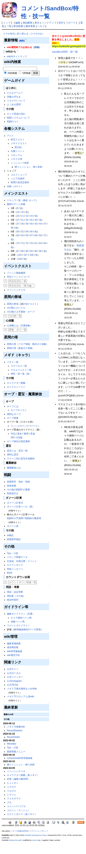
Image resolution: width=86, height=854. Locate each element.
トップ (7, 22)
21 (22, 216)
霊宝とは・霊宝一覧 (17, 450)
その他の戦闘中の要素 (18, 489)
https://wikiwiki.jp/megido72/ (69, 46)
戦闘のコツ (12, 121)
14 (18, 212)
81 (36, 243)
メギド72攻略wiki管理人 (20, 831)
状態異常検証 (14, 539)
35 (31, 220)
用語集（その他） (16, 596)
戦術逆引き (12, 493)
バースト (35, 426)
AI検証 (10, 535)
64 (22, 235)
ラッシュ (15, 426)
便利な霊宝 (12, 454)
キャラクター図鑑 (16, 383)
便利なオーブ (14, 414)
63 (18, 235)
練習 (16, 629)
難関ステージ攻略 (16, 204)
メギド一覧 (12, 362)
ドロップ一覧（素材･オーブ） (22, 200)
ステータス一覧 (19, 366)
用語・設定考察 (15, 592)
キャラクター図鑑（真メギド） (23, 775)
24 (31, 216)
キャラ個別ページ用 (21, 617)
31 (22, 220)
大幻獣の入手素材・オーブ (21, 311)
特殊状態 (11, 485)
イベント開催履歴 (16, 273)
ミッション (16, 163)
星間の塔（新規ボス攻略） (21, 348)
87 (18, 251)
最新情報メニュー (16, 751)
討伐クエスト (30, 304)
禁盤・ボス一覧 (17, 329)
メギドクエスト (19, 143)
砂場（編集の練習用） (18, 779)
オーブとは (12, 406)
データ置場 (35, 629)
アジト (10, 135)
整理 (26, 433)
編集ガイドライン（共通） (21, 613)
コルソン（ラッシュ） (18, 810)
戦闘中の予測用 (15, 518)
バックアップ (48, 22)
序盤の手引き (14, 97)
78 (31, 243)
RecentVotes (13, 737)
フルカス (11, 791)
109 (20, 259)
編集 (17, 22)
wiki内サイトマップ (17, 56)
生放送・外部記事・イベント (22, 561)
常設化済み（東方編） (21, 285)
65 (27, 235)
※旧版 (19, 437)
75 (22, 243)
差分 (37, 22)
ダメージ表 (12, 526)
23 (27, 216)
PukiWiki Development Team (35, 835)
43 (36, 223)
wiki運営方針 (13, 655)
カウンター (25, 426)
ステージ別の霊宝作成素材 (21, 458)
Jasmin (35, 840)
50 (18, 231)
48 (12, 227)
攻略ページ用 (18, 621)
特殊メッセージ (15, 569)
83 (40, 243)
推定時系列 (12, 599)
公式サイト (12, 669)
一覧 (8, 26)
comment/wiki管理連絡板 (19, 758)
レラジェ (11, 794)
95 (36, 251)
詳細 (36, 47)
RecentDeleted (14, 730)
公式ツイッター (15, 677)
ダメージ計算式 (15, 502)
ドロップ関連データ (17, 557)
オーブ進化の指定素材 (18, 441)
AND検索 (12, 73)
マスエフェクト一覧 (21, 370)
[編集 (21, 40)
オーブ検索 (12, 418)
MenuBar (11, 743)
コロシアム (16, 155)
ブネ (9, 802)
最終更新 (30, 26)
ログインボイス (15, 565)
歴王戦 (18, 147)
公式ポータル (14, 673)
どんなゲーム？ (15, 92)
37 (18, 223)
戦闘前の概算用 (33, 518)
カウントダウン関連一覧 (22, 582)
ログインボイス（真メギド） (22, 814)
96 (40, 251)
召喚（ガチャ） (15, 186)
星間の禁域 (12, 304)
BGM (9, 573)
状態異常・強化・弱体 (18, 481)
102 (20, 255)
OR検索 (26, 73)
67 (31, 235)
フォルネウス (14, 798)
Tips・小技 (12, 553)
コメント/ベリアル (16, 806)
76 (27, 243)
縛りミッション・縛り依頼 (28, 167)
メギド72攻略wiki (16, 726)
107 (25, 255)
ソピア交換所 (18, 178)
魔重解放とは (14, 467)
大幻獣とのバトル (16, 307)
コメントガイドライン (18, 625)
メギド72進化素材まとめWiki (22, 688)
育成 (32, 433)
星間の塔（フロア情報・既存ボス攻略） (27, 344)
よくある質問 (14, 104)
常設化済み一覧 (17, 281)
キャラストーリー (16, 387)
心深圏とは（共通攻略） (19, 325)
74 (18, 243)
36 (36, 220)
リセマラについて (16, 100)
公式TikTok (12, 684)
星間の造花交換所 (20, 182)
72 (45, 235)
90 (27, 251)
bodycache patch (15, 840)
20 (18, 216)
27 (18, 220)
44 (40, 223)
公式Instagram (14, 681)
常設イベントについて (18, 276)
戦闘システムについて (18, 117)
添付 (61, 22)
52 (22, 231)
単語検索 (18, 26)
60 (31, 231)
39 (27, 223)
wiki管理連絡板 (14, 651)
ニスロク (11, 786)
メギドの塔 (16, 159)
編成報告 (23, 629)
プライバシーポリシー (39, 831)
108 (31, 255)
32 (27, 220)
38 (22, 223)
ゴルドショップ (19, 174)
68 (36, 235)
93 (31, 251)
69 (40, 235)
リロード (71, 22)
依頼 (26, 163)
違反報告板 (12, 647)
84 (45, 243)
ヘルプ (41, 26)
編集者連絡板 (14, 643)
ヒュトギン (12, 783)
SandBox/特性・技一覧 (65, 51)
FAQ (13, 433)
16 (22, 212)
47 (45, 223)
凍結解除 (27, 22)
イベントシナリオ (16, 290)
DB (12, 437)
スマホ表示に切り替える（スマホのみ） (24, 33)
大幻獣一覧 (15, 315)
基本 (19, 433)
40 (31, 223)
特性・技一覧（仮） (21, 373)
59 (27, 231)
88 (22, 251)
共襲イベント (18, 151)
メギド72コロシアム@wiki (20, 696)
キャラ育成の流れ (16, 114)
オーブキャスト (19, 410)
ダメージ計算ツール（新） (21, 506)
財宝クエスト (18, 139)
